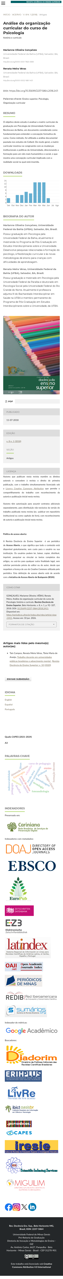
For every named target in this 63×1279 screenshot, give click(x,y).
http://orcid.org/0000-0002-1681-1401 (18, 80)
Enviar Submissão (18, 679)
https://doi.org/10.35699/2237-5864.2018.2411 (33, 90)
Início (6, 14)
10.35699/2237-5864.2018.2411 (32, 608)
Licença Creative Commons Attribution (25, 488)
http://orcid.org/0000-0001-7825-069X (18, 62)
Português (10, 709)
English (8, 699)
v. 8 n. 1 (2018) (30, 14)
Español (9, 704)
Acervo (16, 14)
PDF (10, 401)
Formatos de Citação (21, 624)
